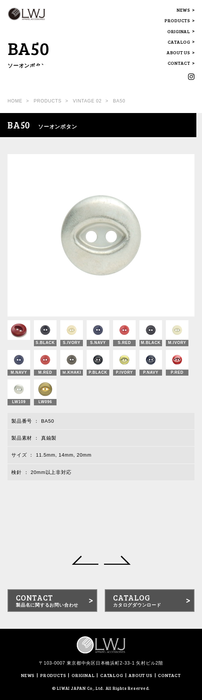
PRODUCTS (177, 20)
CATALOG (179, 42)
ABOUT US (178, 52)
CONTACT (179, 63)
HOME (15, 101)
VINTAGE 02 (87, 101)
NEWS (183, 10)
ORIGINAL (178, 31)
